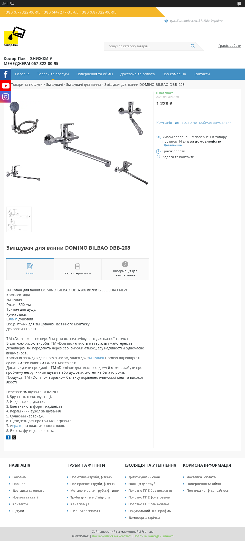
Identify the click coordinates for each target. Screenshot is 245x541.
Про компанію (174, 74)
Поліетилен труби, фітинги (91, 477)
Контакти (202, 74)
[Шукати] (193, 46)
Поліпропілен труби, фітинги (93, 483)
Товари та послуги (53, 74)
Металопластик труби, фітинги (94, 490)
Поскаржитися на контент (111, 536)
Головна (22, 74)
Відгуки (18, 510)
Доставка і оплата (201, 477)
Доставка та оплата (137, 74)
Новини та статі (25, 497)
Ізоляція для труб (142, 483)
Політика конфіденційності (208, 490)
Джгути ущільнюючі (144, 477)
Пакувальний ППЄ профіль (149, 510)
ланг (14, 319)
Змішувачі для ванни (83, 84)
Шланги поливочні (85, 510)
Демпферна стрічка (144, 517)
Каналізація (79, 504)
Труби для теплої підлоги (90, 497)
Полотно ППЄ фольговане (149, 497)
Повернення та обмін (94, 74)
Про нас (18, 483)
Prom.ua (148, 531)
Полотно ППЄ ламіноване (148, 504)
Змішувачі (54, 84)
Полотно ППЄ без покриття (150, 490)
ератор (19, 425)
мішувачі (97, 357)
